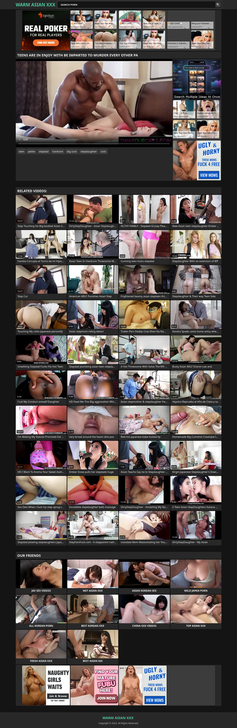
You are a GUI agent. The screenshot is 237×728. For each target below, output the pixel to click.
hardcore (57, 151)
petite (31, 151)
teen (21, 151)
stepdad (44, 151)
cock (103, 151)
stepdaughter (89, 151)
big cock (72, 151)
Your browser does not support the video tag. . (94, 103)
